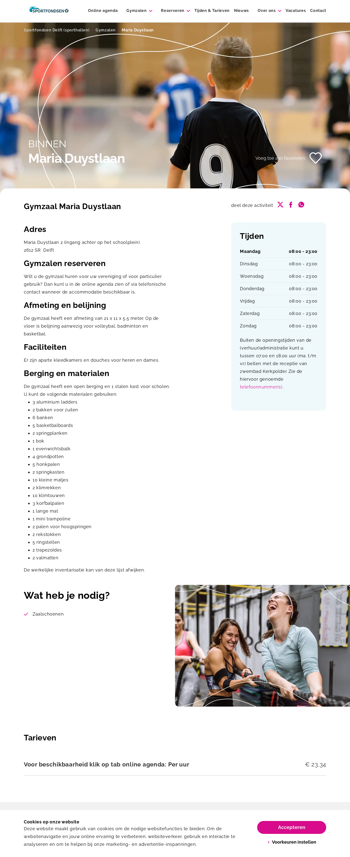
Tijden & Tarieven (212, 10)
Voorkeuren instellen (291, 842)
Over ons (267, 10)
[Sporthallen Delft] (49, 11)
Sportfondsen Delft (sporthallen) (56, 30)
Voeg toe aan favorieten (280, 158)
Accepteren (291, 827)
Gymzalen (136, 10)
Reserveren (172, 10)
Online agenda (103, 10)
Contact (318, 10)
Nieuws (241, 10)
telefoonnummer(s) (261, 386)
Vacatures (296, 10)
